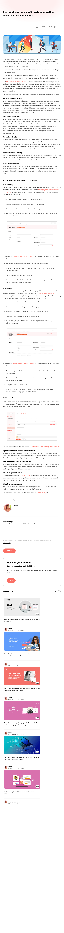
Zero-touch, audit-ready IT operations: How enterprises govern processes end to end (22, 723)
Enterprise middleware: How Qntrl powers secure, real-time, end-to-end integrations (21, 792)
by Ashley (57, 27)
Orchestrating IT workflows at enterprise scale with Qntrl (20, 826)
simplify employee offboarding (25, 387)
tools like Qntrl (27, 508)
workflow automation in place (17, 86)
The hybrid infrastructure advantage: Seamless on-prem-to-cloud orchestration (20, 689)
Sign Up (11, 614)
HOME (5, 24)
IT (8, 24)
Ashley (17, 538)
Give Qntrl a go (45, 525)
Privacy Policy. (10, 576)
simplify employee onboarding (25, 274)
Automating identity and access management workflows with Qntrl (22, 654)
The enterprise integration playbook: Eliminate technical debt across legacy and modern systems (22, 758)
